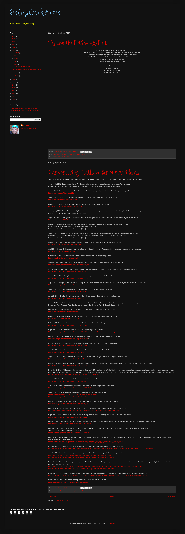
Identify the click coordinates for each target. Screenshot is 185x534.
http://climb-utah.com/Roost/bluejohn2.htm (63, 251)
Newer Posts (53, 497)
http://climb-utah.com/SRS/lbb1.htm (60, 220)
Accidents (56, 491)
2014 (14, 91)
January (16, 76)
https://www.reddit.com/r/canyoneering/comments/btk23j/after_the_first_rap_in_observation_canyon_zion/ (85, 442)
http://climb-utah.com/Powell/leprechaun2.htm (64, 244)
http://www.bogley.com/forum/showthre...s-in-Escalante (67, 291)
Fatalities (85, 491)
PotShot (84, 154)
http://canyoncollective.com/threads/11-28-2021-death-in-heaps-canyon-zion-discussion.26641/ (81, 469)
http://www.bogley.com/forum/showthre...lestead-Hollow (67, 417)
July (15, 55)
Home (112, 497)
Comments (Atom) (63, 500)
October (16, 53)
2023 (14, 42)
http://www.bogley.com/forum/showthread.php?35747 (67, 298)
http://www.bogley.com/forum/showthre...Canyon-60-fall (67, 325)
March (16, 73)
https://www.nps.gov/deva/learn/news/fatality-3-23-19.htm (68, 433)
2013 (14, 93)
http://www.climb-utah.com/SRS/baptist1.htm (64, 258)
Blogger (112, 523)
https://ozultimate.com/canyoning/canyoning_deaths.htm (68, 482)
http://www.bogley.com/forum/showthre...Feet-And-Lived (68, 285)
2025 (14, 39)
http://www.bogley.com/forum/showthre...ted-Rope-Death (68, 278)
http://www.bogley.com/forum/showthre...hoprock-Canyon (68, 265)
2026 (14, 36)
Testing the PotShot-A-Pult (77, 43)
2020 (14, 47)
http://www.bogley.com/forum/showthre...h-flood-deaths (67, 397)
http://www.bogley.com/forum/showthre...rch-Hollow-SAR (68, 352)
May (15, 61)
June (15, 58)
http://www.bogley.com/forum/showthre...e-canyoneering (68, 381)
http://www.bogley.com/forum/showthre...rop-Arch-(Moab (68, 339)
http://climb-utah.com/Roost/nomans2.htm (63, 312)
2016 (14, 85)
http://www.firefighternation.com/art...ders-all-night (65, 318)
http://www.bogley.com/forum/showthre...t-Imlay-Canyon (68, 404)
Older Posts (171, 497)
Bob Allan (56, 154)
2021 (14, 44)
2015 (14, 88)
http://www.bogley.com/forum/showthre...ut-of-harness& (67, 365)
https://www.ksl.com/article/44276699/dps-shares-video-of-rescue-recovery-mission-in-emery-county (83, 410)
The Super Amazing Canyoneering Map (24, 108)
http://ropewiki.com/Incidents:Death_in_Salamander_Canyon (69, 424)
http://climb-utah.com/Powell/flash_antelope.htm (65, 206)
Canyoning (72, 154)
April (15, 64)
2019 (14, 50)
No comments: (73, 151)
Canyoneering (64, 154)
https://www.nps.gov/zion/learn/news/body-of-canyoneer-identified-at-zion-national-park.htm (80, 455)
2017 (14, 82)
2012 (14, 96)
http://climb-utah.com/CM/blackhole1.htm (62, 200)
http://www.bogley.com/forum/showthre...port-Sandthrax (68, 345)
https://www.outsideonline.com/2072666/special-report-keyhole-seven (72, 395)
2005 (14, 99)
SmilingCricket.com (35, 13)
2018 (14, 79)
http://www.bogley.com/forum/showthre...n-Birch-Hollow (67, 359)
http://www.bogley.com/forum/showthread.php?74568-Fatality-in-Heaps (73, 388)
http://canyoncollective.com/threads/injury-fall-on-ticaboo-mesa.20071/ (73, 374)
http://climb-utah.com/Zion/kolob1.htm (61, 193)
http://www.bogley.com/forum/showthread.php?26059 (67, 271)
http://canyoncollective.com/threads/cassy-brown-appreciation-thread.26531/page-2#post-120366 (82, 457)
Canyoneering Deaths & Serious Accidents (93, 172)
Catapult (78, 154)
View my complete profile (29, 128)
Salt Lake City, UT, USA (62, 156)
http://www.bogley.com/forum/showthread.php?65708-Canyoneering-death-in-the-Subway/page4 (82, 332)
